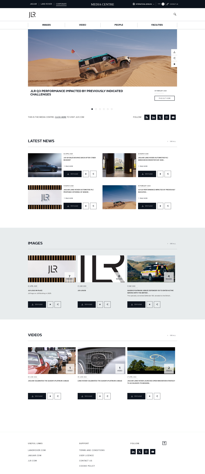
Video (82, 25)
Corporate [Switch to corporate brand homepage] (61, 4)
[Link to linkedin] (153, 117)
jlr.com (32, 461)
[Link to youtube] (173, 117)
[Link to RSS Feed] (147, 117)
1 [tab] (92, 109)
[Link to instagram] (166, 117)
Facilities (157, 25)
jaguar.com (34, 456)
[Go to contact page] (172, 4)
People (119, 25)
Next (179, 69)
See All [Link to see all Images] (171, 245)
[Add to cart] (86, 175)
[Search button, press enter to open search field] (175, 14)
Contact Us (85, 461)
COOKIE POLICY (87, 466)
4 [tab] (104, 109)
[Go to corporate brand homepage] (43, 14)
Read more (68, 168)
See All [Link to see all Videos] (171, 337)
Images (46, 25)
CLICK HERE (60, 117)
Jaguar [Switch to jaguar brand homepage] (33, 4)
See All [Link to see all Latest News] (171, 143)
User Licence (86, 456)
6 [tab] (112, 109)
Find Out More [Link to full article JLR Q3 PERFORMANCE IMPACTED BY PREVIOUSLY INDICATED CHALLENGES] (164, 98)
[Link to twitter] (160, 117)
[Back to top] (164, 443)
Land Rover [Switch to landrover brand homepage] (46, 4)
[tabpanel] (102, 69)
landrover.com (37, 450)
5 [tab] (108, 109)
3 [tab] (100, 109)
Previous (26, 69)
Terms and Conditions (92, 450)
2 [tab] (96, 109)
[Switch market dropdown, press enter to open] (143, 4)
